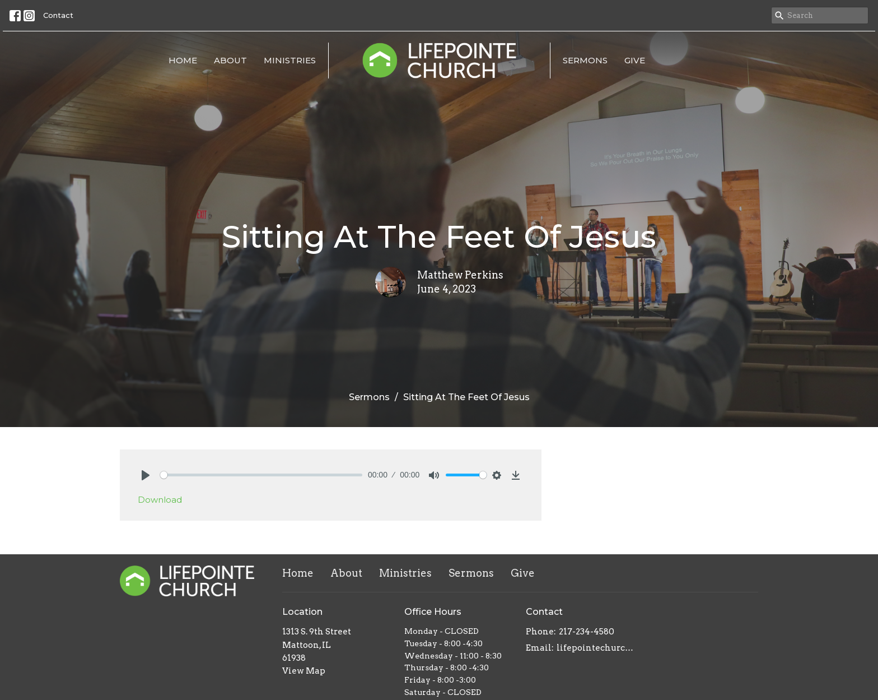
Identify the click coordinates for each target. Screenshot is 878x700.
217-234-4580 (586, 632)
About (230, 60)
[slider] (261, 475)
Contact (58, 15)
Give (634, 60)
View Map (303, 671)
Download (160, 499)
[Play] (146, 475)
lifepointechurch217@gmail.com (597, 648)
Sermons (585, 60)
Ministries (290, 60)
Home (183, 60)
